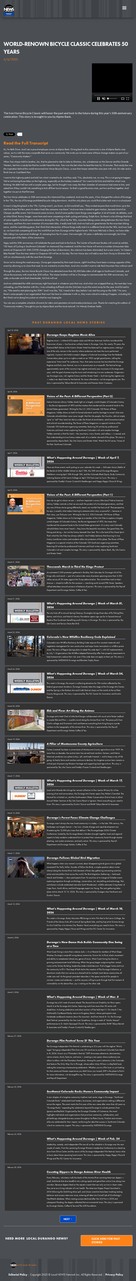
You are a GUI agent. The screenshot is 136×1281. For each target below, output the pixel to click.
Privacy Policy (114, 1274)
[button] (124, 8)
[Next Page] (68, 1219)
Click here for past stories (106, 1240)
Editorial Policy (17, 1274)
